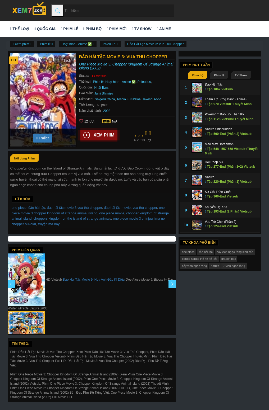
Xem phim (98, 135)
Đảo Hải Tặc (213, 84)
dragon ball (228, 258)
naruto (215, 265)
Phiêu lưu (144, 82)
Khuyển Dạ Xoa (216, 207)
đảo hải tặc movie (117, 208)
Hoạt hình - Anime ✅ (120, 82)
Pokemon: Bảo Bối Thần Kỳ (224, 114)
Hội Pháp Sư (214, 162)
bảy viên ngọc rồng (194, 265)
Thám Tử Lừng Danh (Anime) (226, 99)
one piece (19, 208)
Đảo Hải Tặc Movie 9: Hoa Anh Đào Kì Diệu (94, 279)
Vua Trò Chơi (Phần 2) (220, 222)
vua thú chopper (145, 208)
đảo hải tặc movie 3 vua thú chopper (74, 208)
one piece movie (111, 213)
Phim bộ (92, 29)
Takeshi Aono (151, 99)
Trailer (42, 138)
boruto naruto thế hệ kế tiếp (199, 258)
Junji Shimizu (103, 93)
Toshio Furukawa (129, 99)
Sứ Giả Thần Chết (218, 192)
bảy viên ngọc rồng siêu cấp (235, 251)
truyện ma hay (49, 224)
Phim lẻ (69, 29)
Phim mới (116, 29)
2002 (106, 111)
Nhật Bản (101, 87)
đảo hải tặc (36, 208)
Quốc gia (45, 29)
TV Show (141, 29)
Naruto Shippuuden (218, 129)
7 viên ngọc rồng (234, 265)
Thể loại (19, 29)
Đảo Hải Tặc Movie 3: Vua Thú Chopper (155, 44)
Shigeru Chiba (105, 99)
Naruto (209, 177)
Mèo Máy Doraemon (219, 144)
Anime (164, 29)
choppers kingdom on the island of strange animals (72, 218)
